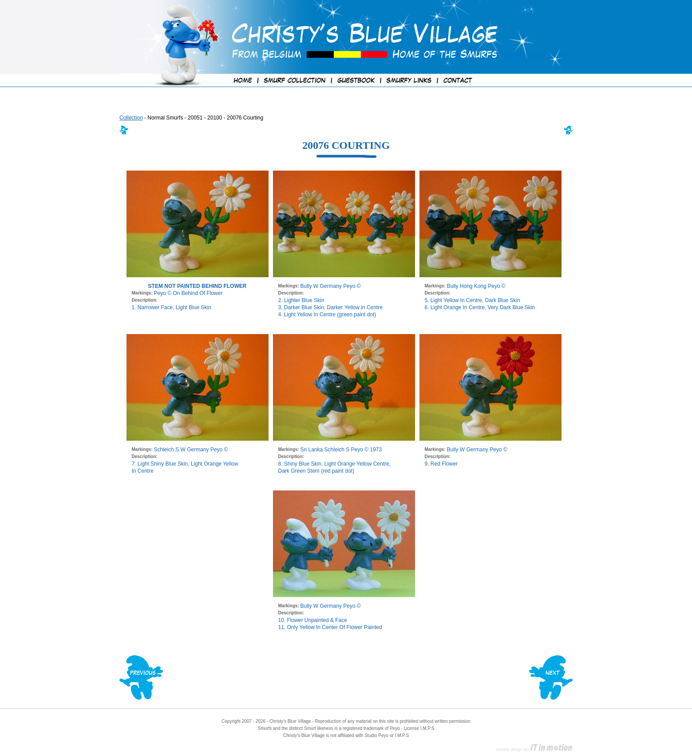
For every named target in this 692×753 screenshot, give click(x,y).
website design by (534, 749)
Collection (131, 118)
